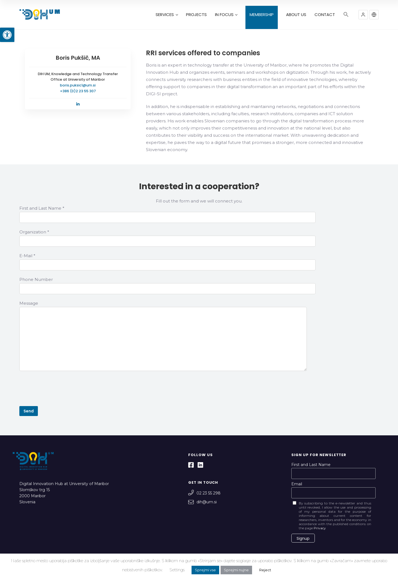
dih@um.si (202, 501)
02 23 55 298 (204, 493)
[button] (7, 35)
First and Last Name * (41, 208)
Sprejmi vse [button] (205, 570)
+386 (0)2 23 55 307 (78, 91)
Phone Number (36, 279)
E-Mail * (27, 255)
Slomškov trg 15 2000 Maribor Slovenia (34, 495)
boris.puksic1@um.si (78, 85)
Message (28, 303)
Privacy (320, 528)
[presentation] (61, 389)
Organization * (34, 232)
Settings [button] (177, 569)
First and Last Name (311, 464)
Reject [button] (265, 570)
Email (296, 483)
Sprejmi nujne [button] (236, 570)
